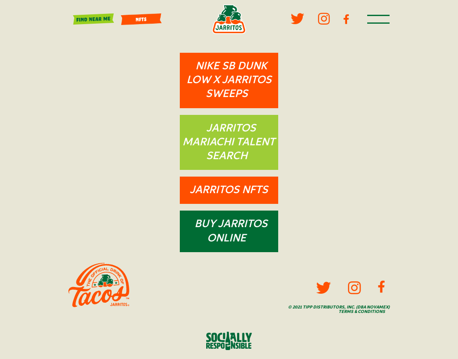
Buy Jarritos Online (231, 231)
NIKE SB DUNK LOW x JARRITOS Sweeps (229, 80)
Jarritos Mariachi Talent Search (228, 142)
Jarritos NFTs (229, 190)
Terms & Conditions (362, 312)
